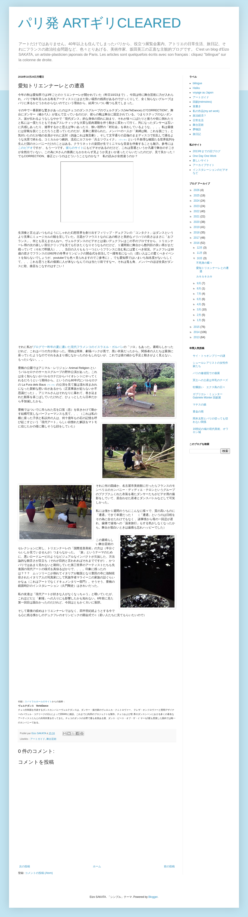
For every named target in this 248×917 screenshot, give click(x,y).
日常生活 (198, 120)
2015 (197, 326)
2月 (199, 315)
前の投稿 (169, 866)
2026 (197, 190)
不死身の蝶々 (204, 262)
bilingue (197, 83)
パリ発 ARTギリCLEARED (99, 22)
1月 (199, 320)
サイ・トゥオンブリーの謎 (209, 355)
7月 (199, 293)
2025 (197, 195)
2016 (197, 242)
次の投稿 (24, 866)
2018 (197, 232)
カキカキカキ (204, 276)
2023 (197, 206)
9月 (199, 283)
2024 (197, 200)
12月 (200, 247)
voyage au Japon (203, 92)
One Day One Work (204, 156)
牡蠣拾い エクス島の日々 (209, 387)
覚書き (197, 106)
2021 (197, 216)
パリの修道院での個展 (206, 373)
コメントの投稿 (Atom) (39, 873)
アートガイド (37, 739)
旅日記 (197, 134)
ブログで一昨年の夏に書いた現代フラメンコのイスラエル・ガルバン (78, 347)
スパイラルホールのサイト (38, 701)
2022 (197, 211)
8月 (199, 288)
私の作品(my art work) (206, 111)
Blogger (153, 896)
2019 (197, 227)
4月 (199, 304)
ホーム (97, 866)
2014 (197, 332)
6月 (199, 299)
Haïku (196, 88)
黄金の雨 (198, 411)
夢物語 (197, 129)
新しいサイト (201, 160)
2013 (197, 337)
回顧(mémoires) (202, 101)
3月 (199, 309)
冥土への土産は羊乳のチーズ (210, 380)
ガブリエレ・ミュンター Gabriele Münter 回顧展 (208, 396)
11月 (200, 252)
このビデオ (25, 147)
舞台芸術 (51, 739)
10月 (200, 258)
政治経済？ (199, 115)
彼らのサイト (74, 147)
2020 (197, 221)
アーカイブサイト (203, 165)
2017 (197, 237)
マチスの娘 (199, 404)
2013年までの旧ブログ (206, 151)
